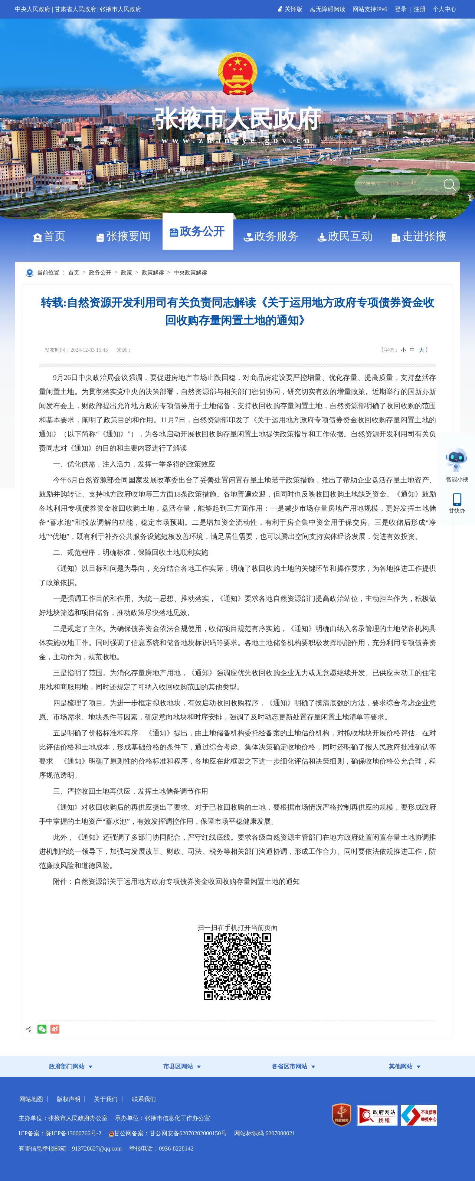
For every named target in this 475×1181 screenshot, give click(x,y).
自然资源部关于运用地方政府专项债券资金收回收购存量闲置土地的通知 (187, 881)
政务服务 (274, 236)
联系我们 (144, 1099)
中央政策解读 (190, 273)
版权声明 (69, 1099)
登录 (401, 9)
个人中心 (444, 9)
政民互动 (347, 236)
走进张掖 (421, 236)
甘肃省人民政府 (75, 9)
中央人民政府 (32, 9)
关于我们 (106, 1099)
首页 (52, 236)
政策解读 (153, 273)
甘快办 (457, 511)
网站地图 (31, 1099)
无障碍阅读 (328, 9)
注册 (420, 9)
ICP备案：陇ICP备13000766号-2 (60, 1133)
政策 (126, 273)
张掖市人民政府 (120, 9)
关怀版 (291, 9)
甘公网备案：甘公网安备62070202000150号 (168, 1133)
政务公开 (199, 231)
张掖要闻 (126, 236)
